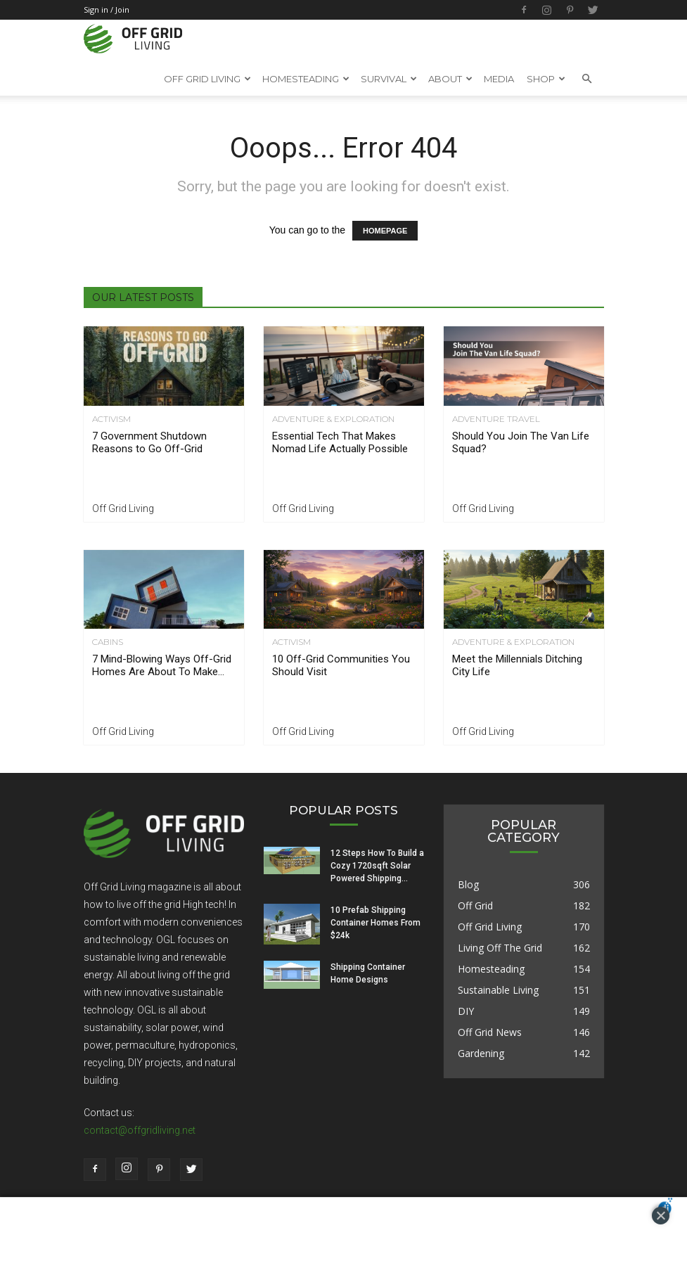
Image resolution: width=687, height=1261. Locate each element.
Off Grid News (490, 1032)
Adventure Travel (496, 419)
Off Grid (475, 905)
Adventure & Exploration (333, 419)
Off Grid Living (123, 508)
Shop (546, 78)
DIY (466, 1011)
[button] (587, 79)
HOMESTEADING (305, 78)
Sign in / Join (106, 9)
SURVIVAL (389, 78)
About (450, 78)
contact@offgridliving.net (139, 1130)
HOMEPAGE (385, 230)
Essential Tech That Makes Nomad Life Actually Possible (340, 442)
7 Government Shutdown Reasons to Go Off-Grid (149, 442)
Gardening (481, 1053)
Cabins (107, 642)
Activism (111, 419)
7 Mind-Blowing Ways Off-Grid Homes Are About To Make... (161, 665)
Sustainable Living (498, 990)
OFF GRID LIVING (207, 78)
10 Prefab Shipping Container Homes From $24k (375, 922)
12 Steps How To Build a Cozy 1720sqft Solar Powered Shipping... (377, 865)
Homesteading (491, 968)
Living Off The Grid (500, 947)
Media (499, 78)
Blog (468, 884)
